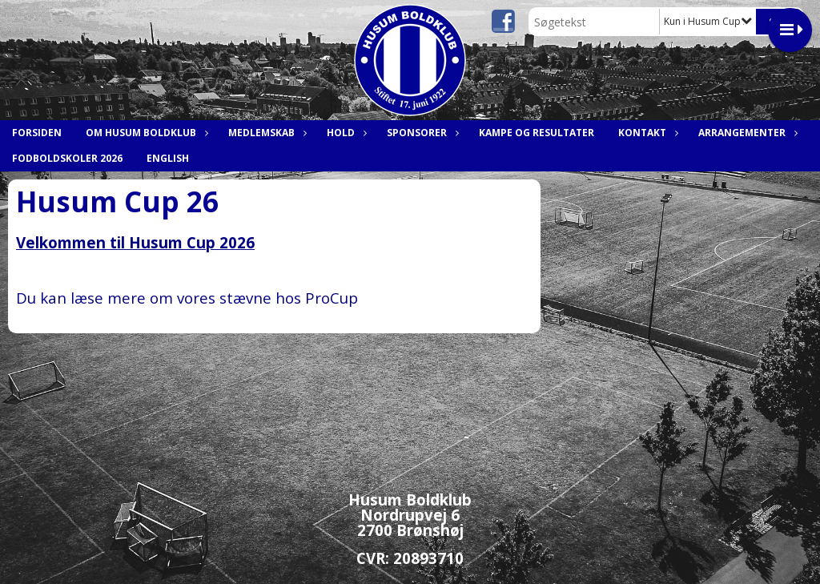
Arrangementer (746, 132)
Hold (345, 132)
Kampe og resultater (536, 132)
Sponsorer (421, 132)
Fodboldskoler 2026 (67, 158)
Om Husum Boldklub (145, 132)
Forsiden (37, 132)
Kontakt (646, 132)
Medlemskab (265, 132)
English (168, 158)
